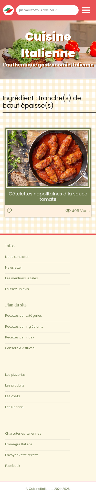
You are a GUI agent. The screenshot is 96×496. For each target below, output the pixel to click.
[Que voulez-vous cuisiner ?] (47, 10)
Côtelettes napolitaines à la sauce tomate (48, 197)
